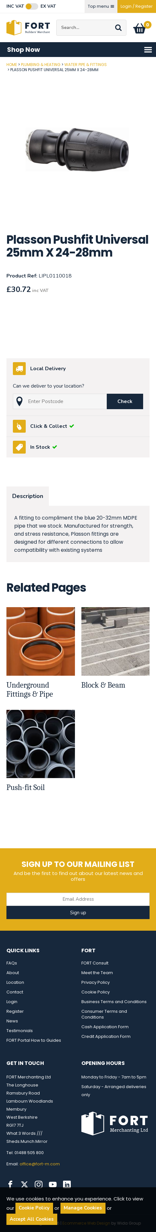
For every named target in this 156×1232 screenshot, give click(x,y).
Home (11, 64)
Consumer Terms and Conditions (104, 1014)
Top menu (101, 6)
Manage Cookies (83, 1208)
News (12, 1021)
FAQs (11, 963)
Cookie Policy (95, 992)
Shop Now (79, 49)
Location (15, 982)
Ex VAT (48, 6)
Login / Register (137, 6)
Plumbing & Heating (40, 64)
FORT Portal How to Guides (33, 1040)
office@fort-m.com (40, 1164)
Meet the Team (97, 973)
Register (15, 1011)
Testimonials (19, 1031)
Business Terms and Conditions (114, 1002)
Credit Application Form (106, 1036)
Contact (14, 992)
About (12, 973)
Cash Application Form (105, 1027)
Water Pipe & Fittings (85, 64)
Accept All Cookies (32, 1219)
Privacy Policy (95, 982)
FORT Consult (94, 963)
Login (11, 1002)
